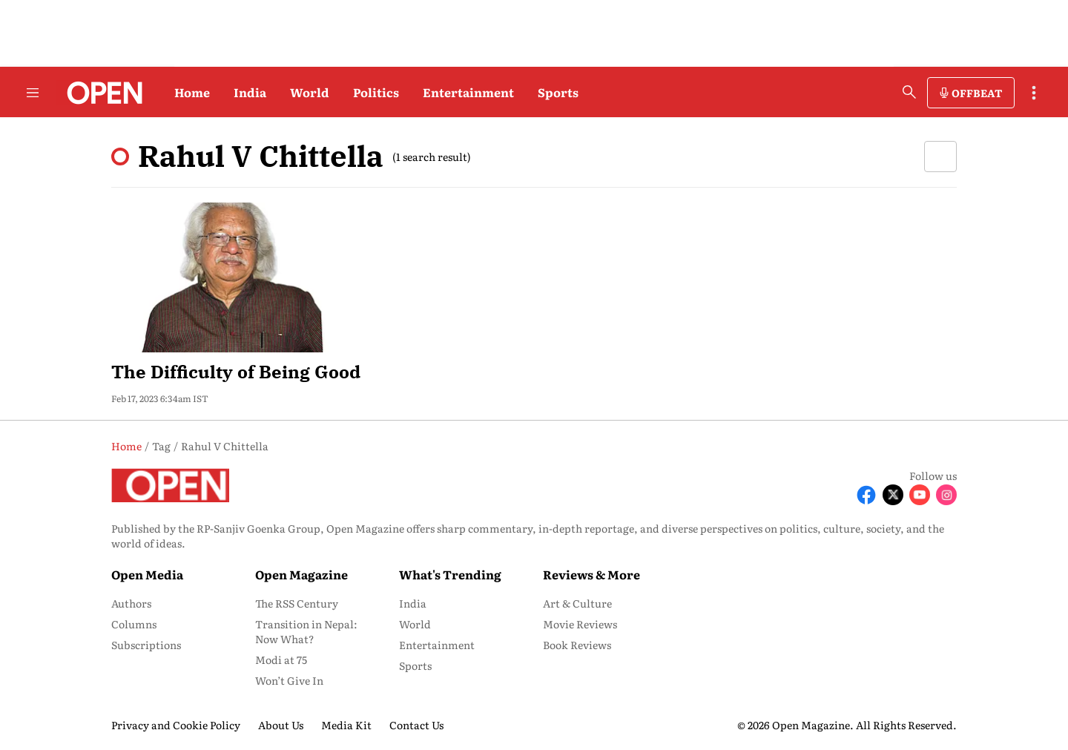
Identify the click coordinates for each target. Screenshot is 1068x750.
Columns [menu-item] (133, 623)
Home (192, 92)
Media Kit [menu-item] (346, 724)
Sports (558, 92)
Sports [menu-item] (415, 665)
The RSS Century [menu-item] (296, 603)
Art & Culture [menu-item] (577, 603)
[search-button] (909, 92)
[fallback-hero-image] (244, 277)
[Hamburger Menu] (33, 93)
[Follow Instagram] (946, 494)
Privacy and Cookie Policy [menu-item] (175, 724)
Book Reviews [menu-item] (577, 644)
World (309, 92)
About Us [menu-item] (280, 724)
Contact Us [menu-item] (416, 724)
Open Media (147, 574)
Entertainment (468, 92)
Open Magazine (301, 574)
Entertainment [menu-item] (437, 644)
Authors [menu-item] (131, 603)
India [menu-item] (412, 603)
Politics (376, 92)
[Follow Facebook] (866, 494)
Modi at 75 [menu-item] (281, 659)
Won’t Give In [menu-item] (289, 680)
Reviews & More (591, 574)
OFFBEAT (977, 92)
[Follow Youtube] (919, 494)
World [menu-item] (415, 623)
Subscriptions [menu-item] (146, 644)
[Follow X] (893, 494)
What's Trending (450, 574)
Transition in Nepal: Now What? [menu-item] (306, 631)
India (250, 92)
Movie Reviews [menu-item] (580, 623)
